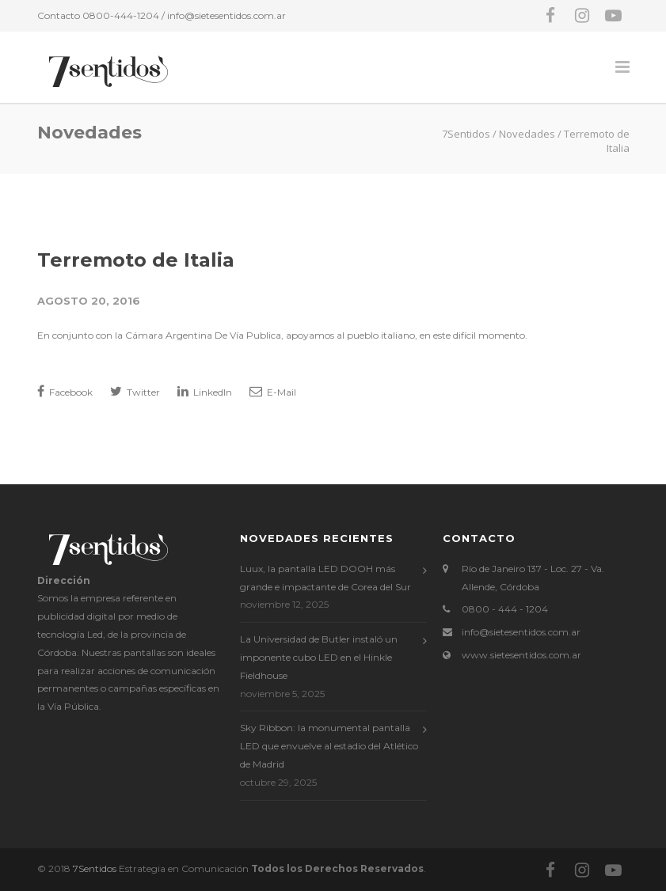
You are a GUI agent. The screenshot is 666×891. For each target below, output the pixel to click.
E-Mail (272, 391)
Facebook (65, 391)
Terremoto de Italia (135, 259)
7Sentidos (94, 868)
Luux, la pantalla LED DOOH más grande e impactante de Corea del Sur (325, 578)
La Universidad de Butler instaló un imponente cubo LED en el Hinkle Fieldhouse (319, 657)
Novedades (527, 134)
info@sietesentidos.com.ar (226, 15)
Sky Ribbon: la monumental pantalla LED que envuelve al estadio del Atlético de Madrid (329, 746)
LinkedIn (204, 391)
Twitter (135, 391)
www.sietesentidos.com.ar (521, 655)
